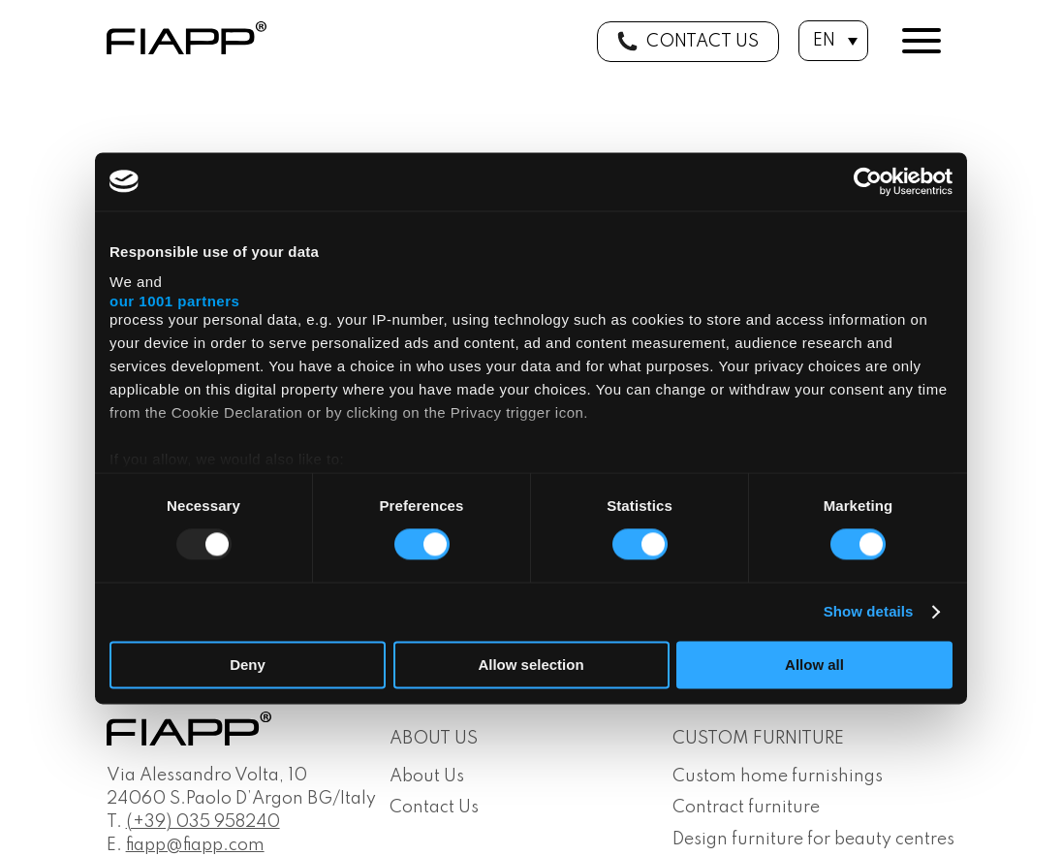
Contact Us (434, 807)
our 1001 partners (174, 301)
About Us (427, 776)
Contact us (702, 41)
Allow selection (530, 664)
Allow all (814, 664)
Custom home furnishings (777, 776)
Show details (869, 612)
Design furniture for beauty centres (813, 839)
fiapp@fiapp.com (195, 845)
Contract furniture (746, 807)
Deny (248, 664)
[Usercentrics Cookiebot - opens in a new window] (868, 181)
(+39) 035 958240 (203, 822)
